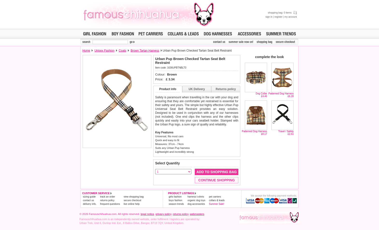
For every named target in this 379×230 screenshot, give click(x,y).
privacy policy (163, 214)
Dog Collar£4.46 (261, 95)
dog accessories (196, 204)
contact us (88, 200)
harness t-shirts (196, 196)
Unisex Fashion (105, 50)
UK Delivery (197, 89)
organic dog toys (196, 200)
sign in (268, 16)
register (278, 16)
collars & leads (217, 200)
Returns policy (226, 89)
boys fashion (175, 200)
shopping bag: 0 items (282, 12)
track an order (107, 196)
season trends (176, 204)
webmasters (197, 214)
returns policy (107, 200)
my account (290, 16)
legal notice (147, 214)
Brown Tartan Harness (145, 50)
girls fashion (175, 196)
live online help (131, 204)
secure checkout (132, 200)
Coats (122, 50)
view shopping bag (134, 196)
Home (86, 50)
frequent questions (110, 204)
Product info (167, 89)
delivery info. (89, 204)
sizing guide (89, 196)
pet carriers (215, 196)
